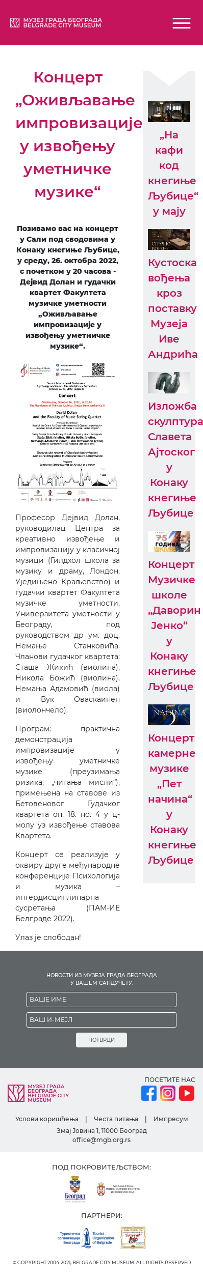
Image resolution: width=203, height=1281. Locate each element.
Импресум (171, 1119)
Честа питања (116, 1119)
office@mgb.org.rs (101, 1140)
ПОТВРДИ (101, 1040)
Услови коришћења (47, 1119)
